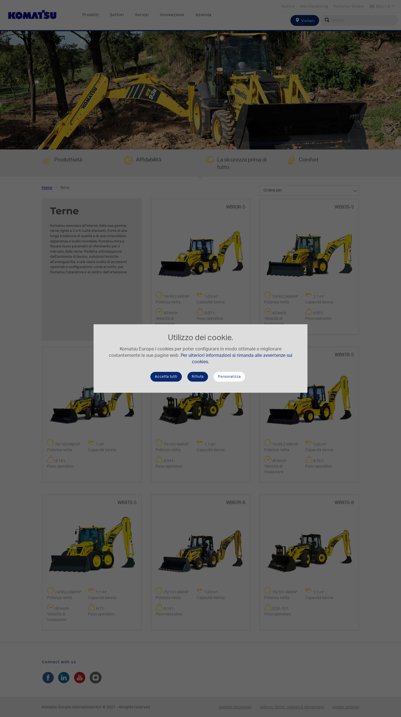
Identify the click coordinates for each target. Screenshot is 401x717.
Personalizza (229, 376)
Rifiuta (198, 376)
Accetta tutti (166, 376)
